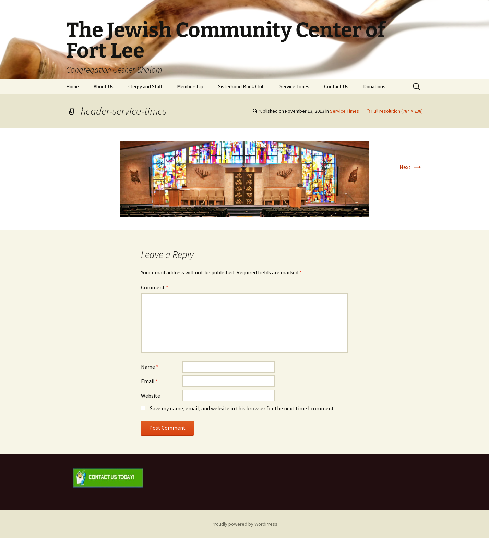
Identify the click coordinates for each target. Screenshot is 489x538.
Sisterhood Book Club (241, 86)
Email (149, 381)
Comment (154, 287)
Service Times (294, 86)
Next (411, 167)
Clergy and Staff (145, 86)
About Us (104, 86)
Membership (190, 86)
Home (72, 86)
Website (150, 395)
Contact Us (336, 86)
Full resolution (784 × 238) (397, 111)
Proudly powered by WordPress (244, 524)
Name (149, 366)
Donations (374, 86)
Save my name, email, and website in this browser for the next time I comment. (242, 408)
